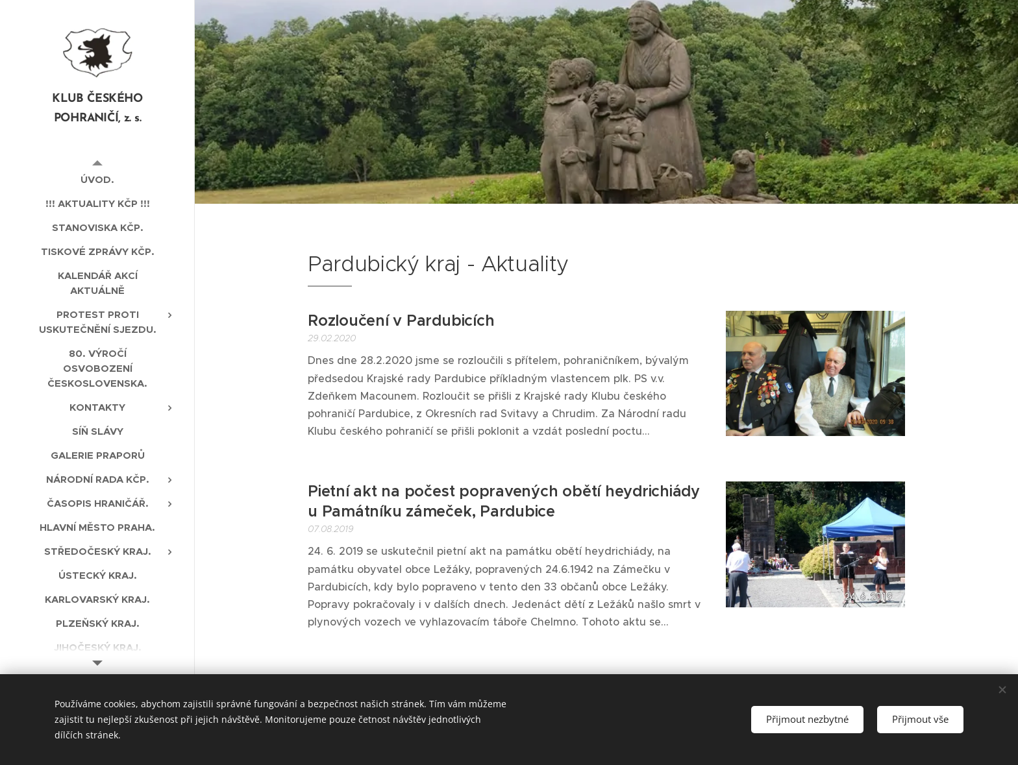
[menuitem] (97, 179)
